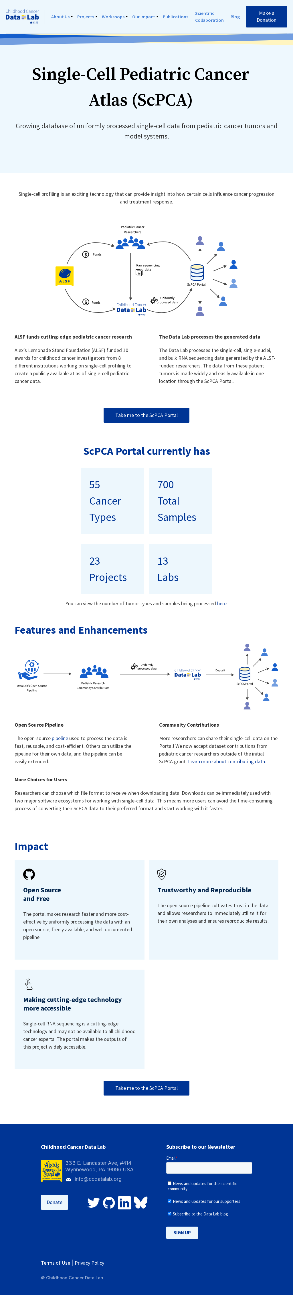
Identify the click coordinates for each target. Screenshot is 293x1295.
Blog (235, 16)
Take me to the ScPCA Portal (146, 415)
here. (222, 603)
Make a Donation (266, 16)
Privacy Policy (89, 1263)
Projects (85, 16)
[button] (61, 16)
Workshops (113, 16)
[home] (25, 16)
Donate (54, 1202)
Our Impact (143, 16)
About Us (60, 16)
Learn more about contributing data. (227, 761)
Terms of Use (55, 1263)
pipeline (60, 738)
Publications (175, 16)
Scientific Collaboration (209, 16)
